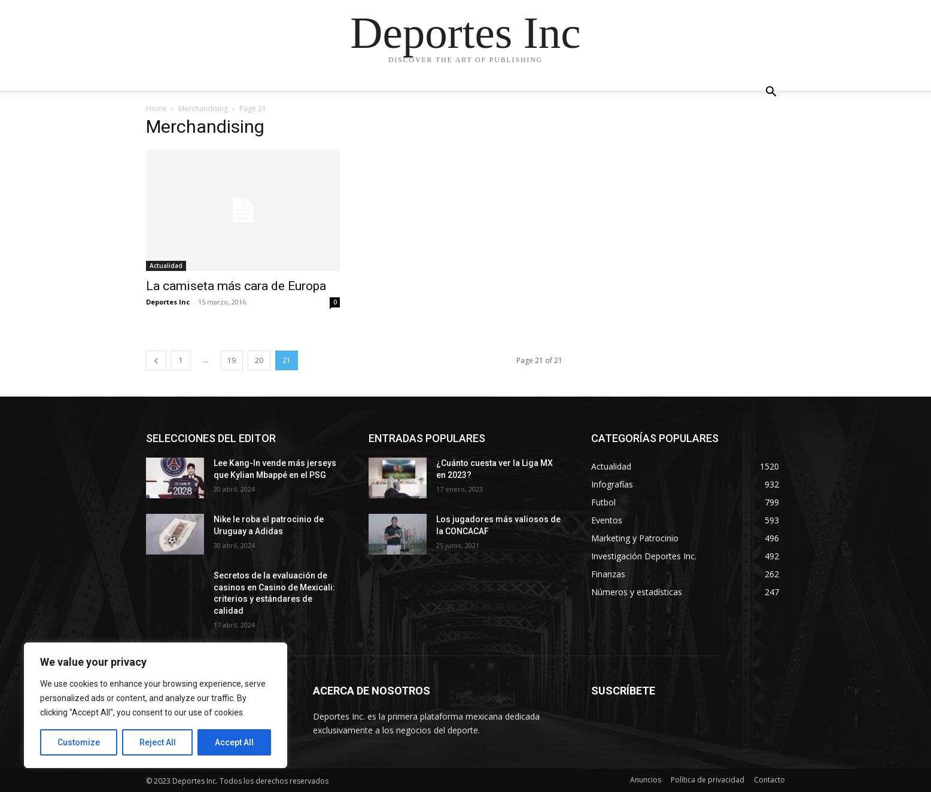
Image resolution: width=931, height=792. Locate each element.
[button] (770, 93)
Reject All (157, 742)
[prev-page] (156, 360)
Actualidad (166, 265)
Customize (78, 742)
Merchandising (203, 108)
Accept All (234, 742)
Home (156, 108)
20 (259, 360)
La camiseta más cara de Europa (236, 286)
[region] (155, 705)
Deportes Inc (168, 301)
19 (231, 360)
